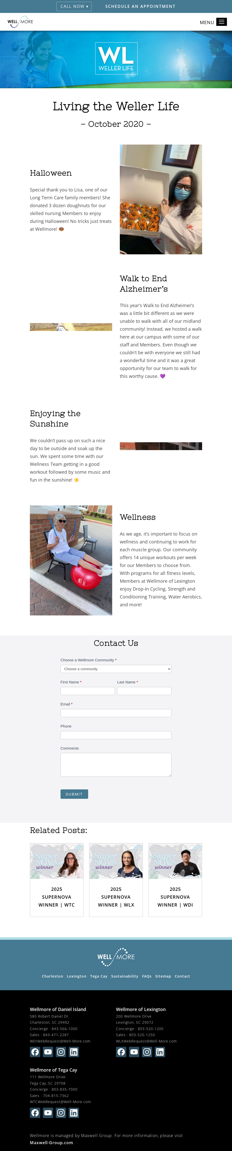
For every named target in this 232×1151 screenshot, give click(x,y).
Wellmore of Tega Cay (53, 1070)
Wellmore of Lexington (141, 1009)
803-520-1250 (142, 1034)
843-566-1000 (65, 1028)
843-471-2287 (56, 1034)
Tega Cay (99, 976)
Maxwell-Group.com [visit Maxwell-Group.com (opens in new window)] (51, 1142)
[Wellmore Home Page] (116, 957)
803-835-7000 (65, 1089)
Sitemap (163, 976)
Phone (66, 726)
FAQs (147, 976)
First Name (71, 682)
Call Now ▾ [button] (75, 6)
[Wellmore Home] (20, 22)
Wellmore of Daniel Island (58, 1009)
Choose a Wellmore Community (89, 660)
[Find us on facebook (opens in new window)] (35, 1052)
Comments (70, 748)
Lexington (77, 976)
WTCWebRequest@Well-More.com (60, 1101)
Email (67, 704)
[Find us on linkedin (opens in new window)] (74, 1052)
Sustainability (125, 976)
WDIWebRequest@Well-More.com (60, 1041)
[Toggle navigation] (221, 22)
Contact (182, 976)
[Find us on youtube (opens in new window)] (48, 1052)
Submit (74, 794)
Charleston (52, 976)
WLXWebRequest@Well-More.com (146, 1041)
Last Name (127, 682)
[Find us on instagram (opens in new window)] (61, 1052)
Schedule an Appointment (140, 6)
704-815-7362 (56, 1095)
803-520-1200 (151, 1028)
